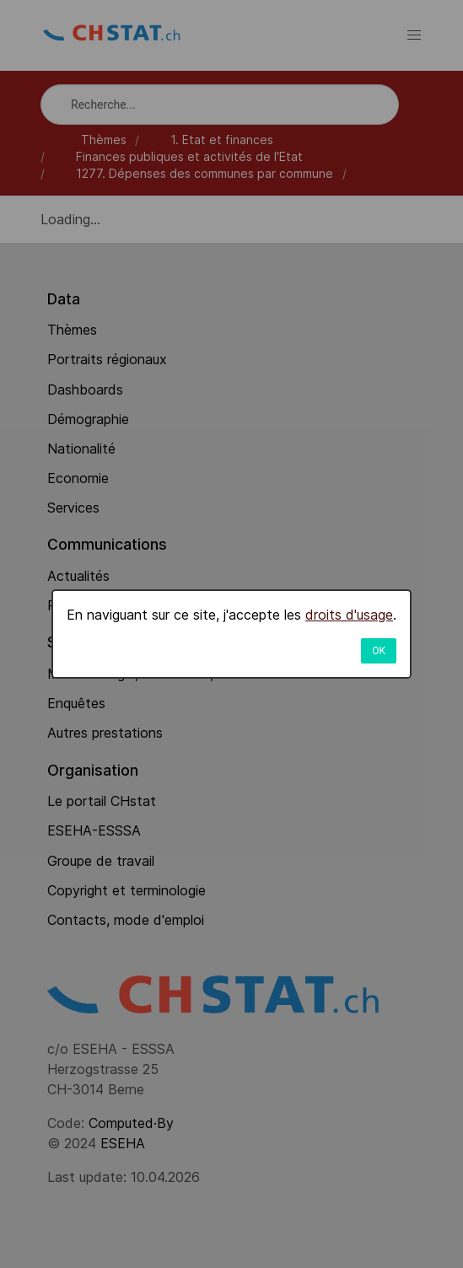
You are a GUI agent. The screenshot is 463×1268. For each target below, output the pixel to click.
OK (378, 651)
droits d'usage (349, 614)
